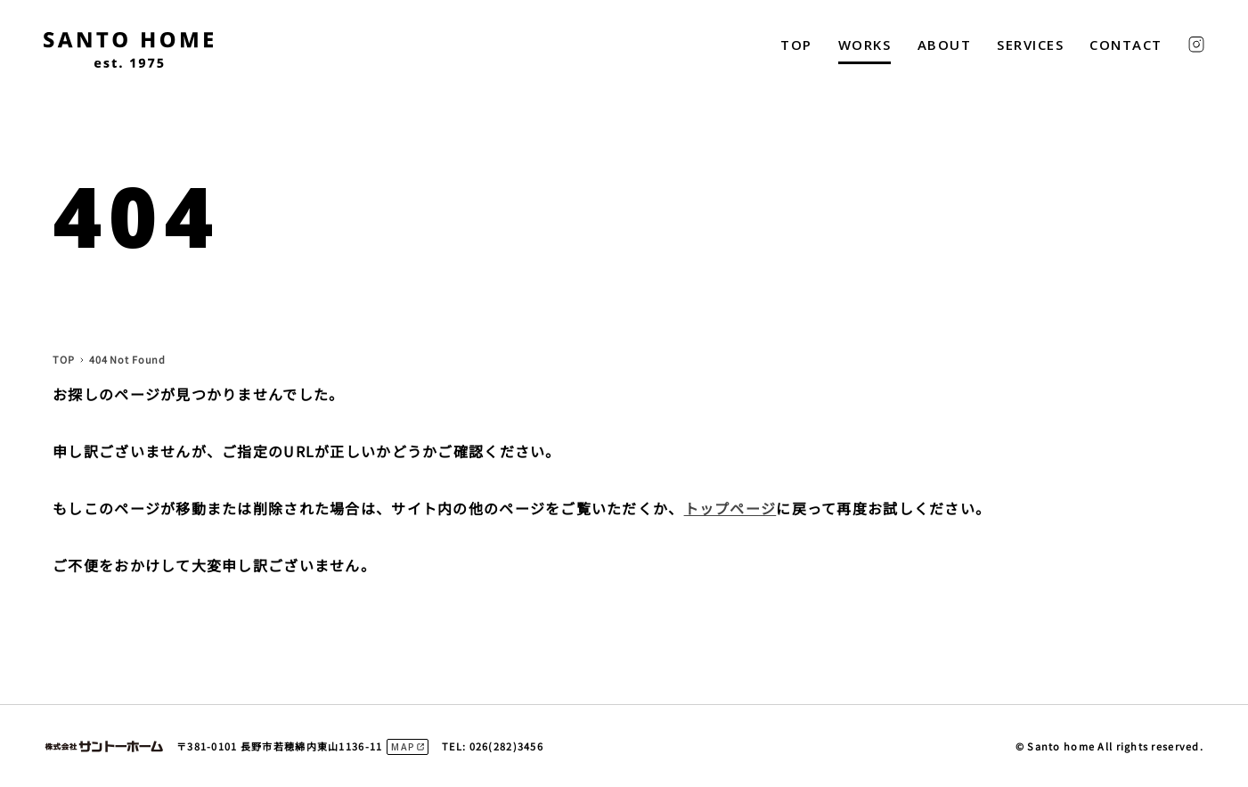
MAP (403, 747)
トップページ (730, 508)
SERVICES (1030, 45)
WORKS (865, 45)
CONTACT (1125, 45)
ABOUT (945, 45)
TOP (796, 45)
